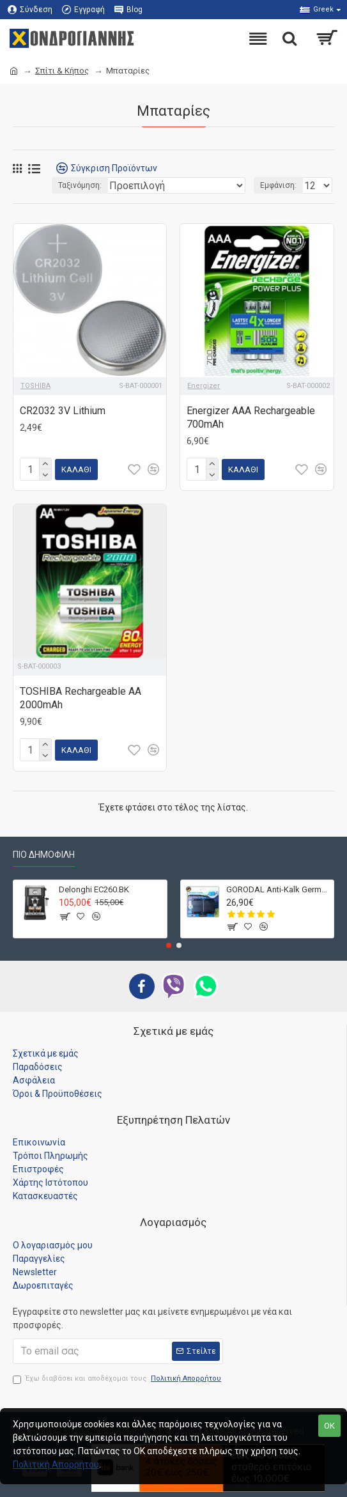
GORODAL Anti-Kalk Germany (277, 885)
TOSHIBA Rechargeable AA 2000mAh (80, 696)
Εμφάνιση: (278, 185)
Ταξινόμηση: (80, 185)
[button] (168, 940)
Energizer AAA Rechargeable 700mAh (251, 417)
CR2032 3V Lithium (62, 411)
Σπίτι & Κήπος (62, 70)
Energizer (203, 386)
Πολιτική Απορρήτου (56, 1464)
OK (329, 1426)
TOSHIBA (35, 386)
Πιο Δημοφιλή (44, 851)
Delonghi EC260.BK (94, 885)
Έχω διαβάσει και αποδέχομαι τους (118, 1374)
